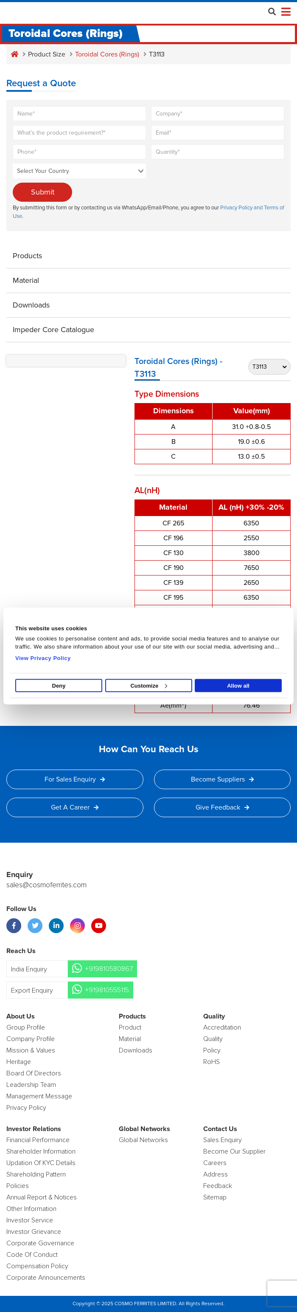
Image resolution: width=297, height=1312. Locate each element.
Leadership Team (31, 1084)
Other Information (31, 1208)
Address (215, 1174)
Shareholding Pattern (36, 1174)
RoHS (211, 1061)
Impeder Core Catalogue (53, 329)
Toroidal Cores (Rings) (107, 54)
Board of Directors (33, 1073)
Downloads (31, 305)
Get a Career (74, 807)
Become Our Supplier (234, 1151)
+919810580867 (109, 968)
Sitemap (215, 1197)
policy (212, 1050)
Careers (215, 1163)
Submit (42, 192)
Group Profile (25, 1027)
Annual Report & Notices (41, 1197)
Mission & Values (30, 1050)
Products (27, 255)
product (130, 1027)
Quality (213, 1038)
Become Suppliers (222, 779)
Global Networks (143, 1140)
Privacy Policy (26, 1107)
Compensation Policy (37, 1266)
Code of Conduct (32, 1254)
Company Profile (30, 1038)
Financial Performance (38, 1140)
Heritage (18, 1061)
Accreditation (222, 1027)
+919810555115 (107, 990)
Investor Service (29, 1220)
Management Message (39, 1096)
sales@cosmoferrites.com (46, 885)
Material (26, 280)
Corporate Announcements (45, 1277)
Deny (59, 686)
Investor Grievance (33, 1231)
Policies (17, 1185)
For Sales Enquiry (75, 779)
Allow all (238, 686)
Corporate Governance (40, 1243)
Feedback (217, 1185)
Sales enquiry (222, 1140)
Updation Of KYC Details (41, 1163)
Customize (148, 686)
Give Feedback (222, 807)
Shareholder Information (41, 1151)
